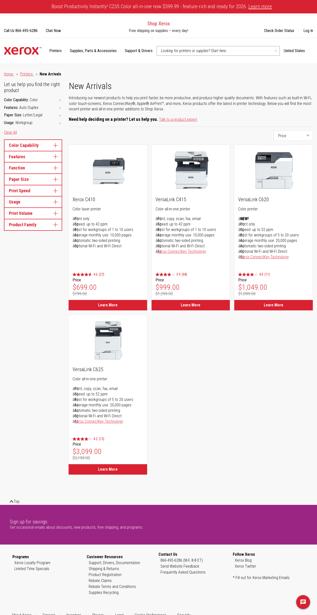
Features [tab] (33, 156)
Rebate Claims (100, 580)
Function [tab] (33, 167)
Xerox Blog (243, 560)
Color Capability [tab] (33, 145)
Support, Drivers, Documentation (114, 562)
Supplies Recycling (104, 592)
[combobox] (218, 51)
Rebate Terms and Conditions (112, 586)
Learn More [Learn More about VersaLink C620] (273, 305)
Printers (27, 74)
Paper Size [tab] (33, 179)
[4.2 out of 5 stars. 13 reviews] (88, 439)
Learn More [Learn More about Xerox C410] (108, 305)
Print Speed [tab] (33, 190)
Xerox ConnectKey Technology (182, 251)
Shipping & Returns (104, 568)
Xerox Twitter (245, 566)
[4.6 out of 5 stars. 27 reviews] (88, 274)
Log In (308, 30)
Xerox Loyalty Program (32, 562)
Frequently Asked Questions (183, 572)
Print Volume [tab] (33, 213)
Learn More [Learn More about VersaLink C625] (108, 469)
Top (17, 501)
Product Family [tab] (33, 224)
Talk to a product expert (178, 119)
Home (9, 74)
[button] (296, 51)
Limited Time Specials (31, 568)
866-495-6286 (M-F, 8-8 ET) (181, 560)
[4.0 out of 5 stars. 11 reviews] (254, 274)
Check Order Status (279, 30)
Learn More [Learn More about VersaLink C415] (190, 305)
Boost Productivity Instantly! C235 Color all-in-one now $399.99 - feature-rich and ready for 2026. (162, 6)
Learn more (260, 6)
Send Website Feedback (179, 566)
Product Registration (105, 574)
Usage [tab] (33, 201)
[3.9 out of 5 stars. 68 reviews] (171, 274)
